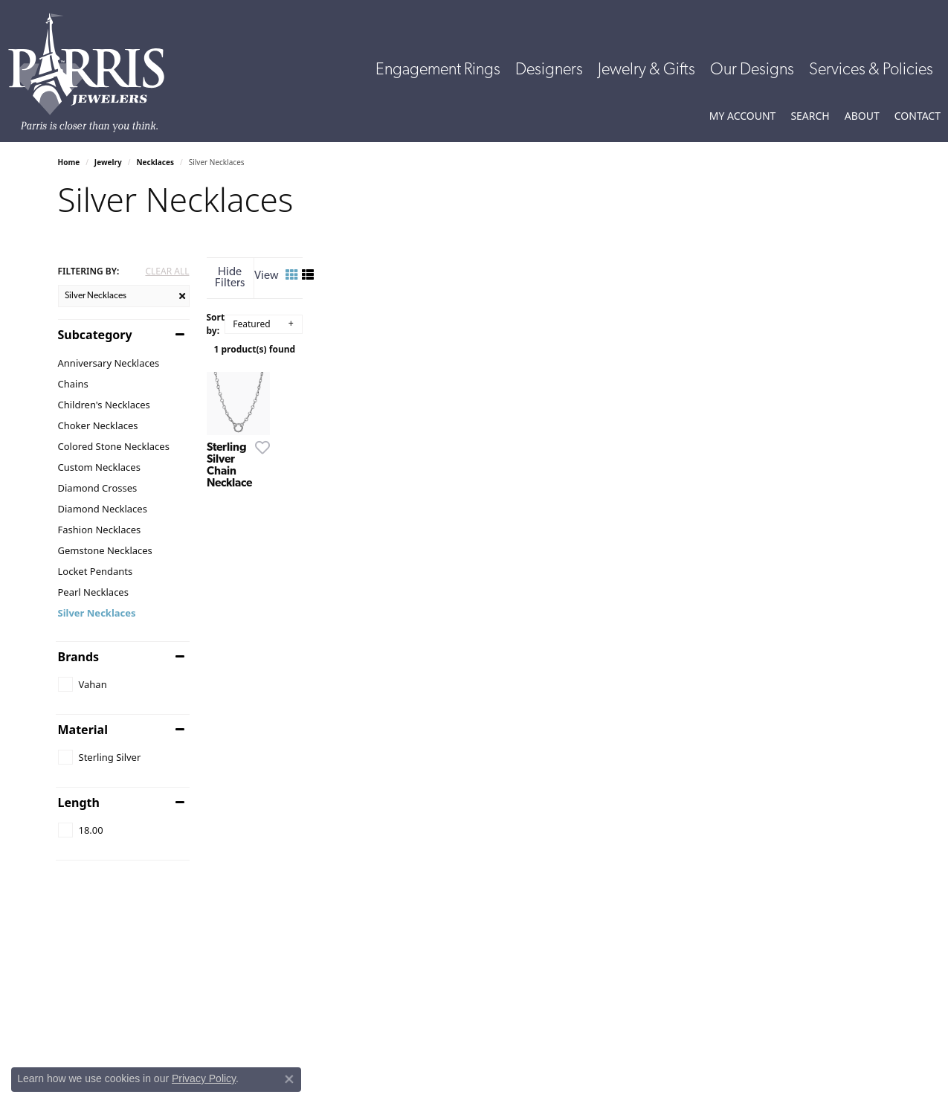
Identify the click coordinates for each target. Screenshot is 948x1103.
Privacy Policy (204, 1078)
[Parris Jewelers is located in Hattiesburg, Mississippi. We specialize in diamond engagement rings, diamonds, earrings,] (93, 72)
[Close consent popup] (289, 1079)
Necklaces (155, 162)
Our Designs (752, 70)
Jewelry (108, 162)
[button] (742, 116)
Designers (549, 70)
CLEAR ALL (167, 271)
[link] (917, 116)
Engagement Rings (437, 70)
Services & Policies (871, 70)
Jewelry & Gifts (646, 70)
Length (79, 802)
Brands (79, 657)
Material (83, 730)
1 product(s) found (549, 338)
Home (69, 162)
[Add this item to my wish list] (418, 596)
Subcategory (95, 335)
